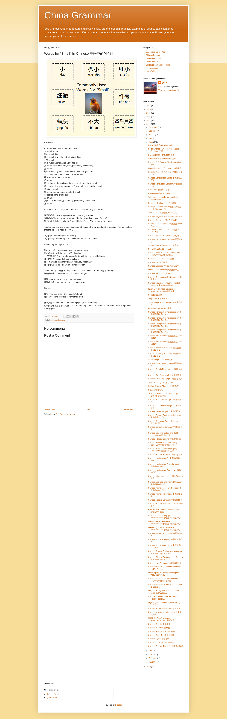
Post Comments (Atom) (65, 414)
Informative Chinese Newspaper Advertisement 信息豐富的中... (162, 290)
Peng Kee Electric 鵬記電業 (159, 308)
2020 (148, 666)
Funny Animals (152, 68)
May (151, 651)
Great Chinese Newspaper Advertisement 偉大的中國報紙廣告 (164, 522)
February (153, 658)
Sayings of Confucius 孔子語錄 (161, 259)
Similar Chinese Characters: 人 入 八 (163, 245)
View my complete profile (168, 90)
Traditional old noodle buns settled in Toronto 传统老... (163, 198)
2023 (148, 117)
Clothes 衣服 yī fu (155, 390)
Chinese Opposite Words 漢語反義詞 (163, 266)
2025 (148, 109)
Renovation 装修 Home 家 (159, 193)
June (151, 142)
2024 (148, 113)
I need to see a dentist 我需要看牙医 (163, 270)
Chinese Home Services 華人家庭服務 (164, 608)
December (153, 127)
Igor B (164, 82)
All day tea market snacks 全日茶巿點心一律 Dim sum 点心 (165, 208)
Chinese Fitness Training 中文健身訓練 (164, 439)
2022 (148, 120)
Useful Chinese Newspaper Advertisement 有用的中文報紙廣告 (164, 516)
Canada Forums (53, 694)
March (151, 654)
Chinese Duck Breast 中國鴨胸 (161, 642)
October (152, 131)
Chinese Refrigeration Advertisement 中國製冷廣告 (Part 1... (164, 331)
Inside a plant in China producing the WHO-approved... (163, 574)
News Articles (151, 71)
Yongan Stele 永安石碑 (157, 298)
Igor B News (52, 697)
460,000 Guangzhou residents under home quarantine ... (163, 591)
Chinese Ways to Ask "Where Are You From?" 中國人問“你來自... (164, 254)
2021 (148, 124)
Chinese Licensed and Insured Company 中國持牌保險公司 (165, 483)
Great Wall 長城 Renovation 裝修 (162, 159)
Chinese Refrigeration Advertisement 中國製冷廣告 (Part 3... (164, 319)
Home (89, 410)
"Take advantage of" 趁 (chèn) (160, 382)
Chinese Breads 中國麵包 (159, 628)
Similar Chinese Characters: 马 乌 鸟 (163, 386)
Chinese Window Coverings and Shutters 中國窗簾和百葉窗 (165, 558)
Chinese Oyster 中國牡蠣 (158, 639)
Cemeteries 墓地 (155, 295)
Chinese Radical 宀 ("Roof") (160, 273)
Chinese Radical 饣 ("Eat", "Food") (162, 220)
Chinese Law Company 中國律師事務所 (164, 563)
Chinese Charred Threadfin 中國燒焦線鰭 (165, 646)
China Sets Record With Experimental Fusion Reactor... (164, 597)
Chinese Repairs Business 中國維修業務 (165, 454)
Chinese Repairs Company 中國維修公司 (165, 500)
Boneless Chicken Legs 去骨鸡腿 (162, 203)
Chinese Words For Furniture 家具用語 (164, 236)
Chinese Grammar (58, 320)
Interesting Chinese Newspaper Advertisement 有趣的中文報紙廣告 (164, 528)
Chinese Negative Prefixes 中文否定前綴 (165, 216)
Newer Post (50, 410)
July (151, 138)
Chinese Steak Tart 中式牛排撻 (161, 635)
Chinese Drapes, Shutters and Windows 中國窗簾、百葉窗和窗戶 (165, 552)
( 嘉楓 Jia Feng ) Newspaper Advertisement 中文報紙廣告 (161, 619)
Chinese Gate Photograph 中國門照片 (164, 411)
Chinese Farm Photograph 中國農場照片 (165, 379)
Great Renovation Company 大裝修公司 (165, 168)
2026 (148, 106)
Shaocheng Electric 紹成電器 (160, 359)
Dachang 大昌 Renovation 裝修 (161, 155)
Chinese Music (152, 62)
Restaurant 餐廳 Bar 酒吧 (158, 190)
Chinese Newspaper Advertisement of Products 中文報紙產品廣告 (164, 284)
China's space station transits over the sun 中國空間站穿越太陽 (164, 580)
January (152, 662)
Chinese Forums (153, 55)
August (152, 135)
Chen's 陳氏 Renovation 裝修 (160, 145)
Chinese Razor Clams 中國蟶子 (161, 631)
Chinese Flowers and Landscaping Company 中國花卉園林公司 (162, 444)
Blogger (118, 705)
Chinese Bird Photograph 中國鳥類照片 (164, 375)
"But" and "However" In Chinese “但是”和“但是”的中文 (163, 395)
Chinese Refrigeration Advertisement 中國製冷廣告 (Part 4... (164, 313)
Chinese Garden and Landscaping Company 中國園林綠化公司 (162, 450)
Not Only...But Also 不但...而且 (161, 249)
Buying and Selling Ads (155, 52)
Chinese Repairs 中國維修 (159, 624)
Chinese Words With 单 (158, 262)
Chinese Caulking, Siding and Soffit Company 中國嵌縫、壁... (163, 434)
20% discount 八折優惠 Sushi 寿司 (162, 213)
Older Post (128, 410)
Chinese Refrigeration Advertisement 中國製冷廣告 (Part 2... (164, 325)
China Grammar (77, 15)
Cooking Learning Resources (158, 65)
